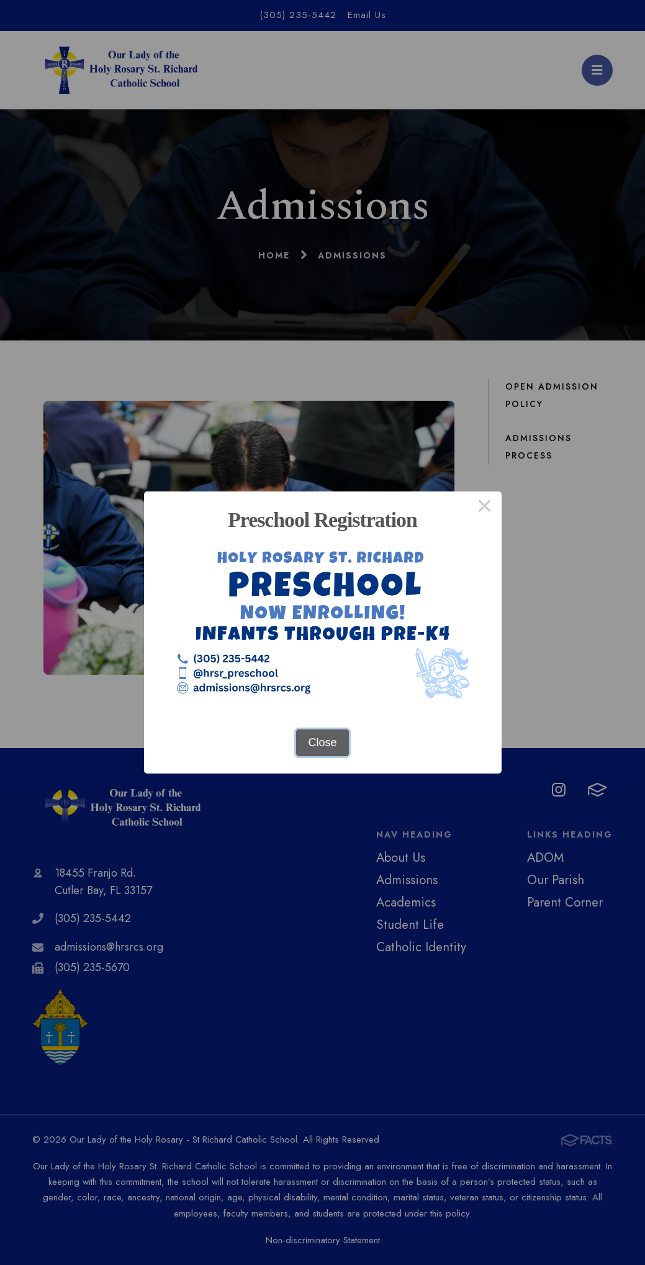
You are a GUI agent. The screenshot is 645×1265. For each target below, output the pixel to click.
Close (322, 742)
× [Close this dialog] (484, 508)
